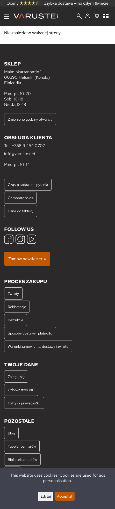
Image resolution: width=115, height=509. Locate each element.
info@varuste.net (19, 153)
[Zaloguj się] (87, 16)
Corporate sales (20, 197)
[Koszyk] (96, 16)
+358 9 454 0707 (28, 145)
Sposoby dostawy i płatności (30, 333)
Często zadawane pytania (28, 184)
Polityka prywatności (24, 403)
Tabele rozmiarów (22, 446)
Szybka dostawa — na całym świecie (76, 3)
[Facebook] (8, 240)
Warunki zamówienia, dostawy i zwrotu (38, 346)
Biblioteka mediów (22, 459)
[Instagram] (20, 240)
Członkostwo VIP (21, 389)
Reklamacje (17, 306)
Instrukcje (15, 319)
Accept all (65, 496)
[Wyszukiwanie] (79, 16)
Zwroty (13, 293)
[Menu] (6, 16)
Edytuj (45, 496)
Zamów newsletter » (27, 258)
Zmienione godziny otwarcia (30, 119)
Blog (11, 433)
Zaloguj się (16, 376)
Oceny (22, 3)
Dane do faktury (20, 210)
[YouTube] (31, 240)
